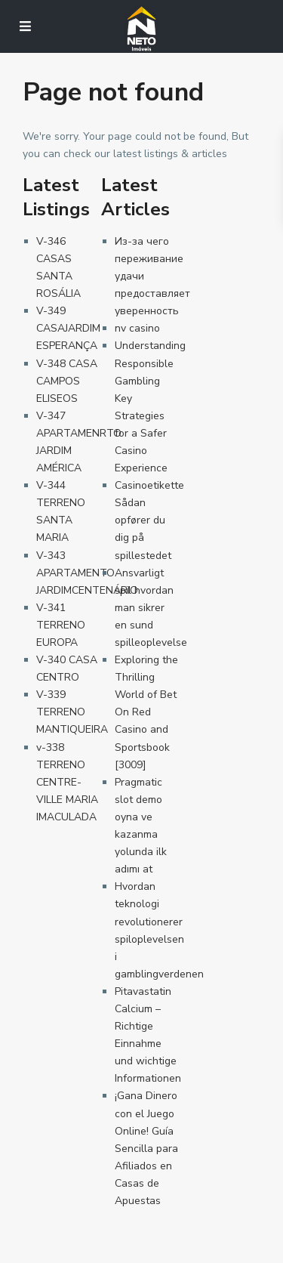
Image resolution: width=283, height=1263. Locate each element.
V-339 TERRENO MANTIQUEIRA (72, 711)
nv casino (137, 328)
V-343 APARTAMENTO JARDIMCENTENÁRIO (87, 573)
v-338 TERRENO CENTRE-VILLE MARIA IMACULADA (67, 782)
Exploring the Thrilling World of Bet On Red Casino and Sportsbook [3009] (146, 712)
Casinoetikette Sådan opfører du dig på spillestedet (149, 520)
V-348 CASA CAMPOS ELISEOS (66, 381)
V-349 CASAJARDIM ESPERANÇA (68, 328)
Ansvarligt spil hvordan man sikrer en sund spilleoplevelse (151, 608)
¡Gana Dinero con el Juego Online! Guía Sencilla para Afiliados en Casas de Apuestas (146, 1148)
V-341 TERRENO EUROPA (60, 625)
